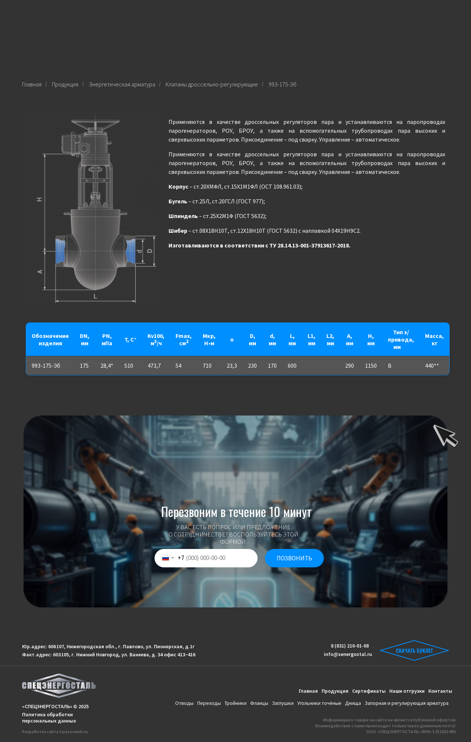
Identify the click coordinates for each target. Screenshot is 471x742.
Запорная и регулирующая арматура (407, 703)
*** (404, 346)
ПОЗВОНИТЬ (294, 558)
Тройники (235, 703)
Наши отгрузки (407, 691)
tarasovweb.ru (73, 731)
